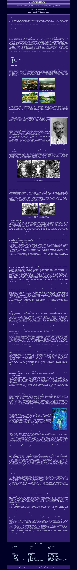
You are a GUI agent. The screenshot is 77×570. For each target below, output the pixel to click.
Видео (21, 5)
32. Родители (50, 547)
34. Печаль (50, 549)
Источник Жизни (44, 5)
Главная (18, 5)
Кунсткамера (50, 6)
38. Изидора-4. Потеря (52, 554)
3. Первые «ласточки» (16, 59)
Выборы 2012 (32, 5)
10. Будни (14, 556)
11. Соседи (14, 557)
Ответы (25, 6)
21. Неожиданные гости (33, 552)
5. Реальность (14, 61)
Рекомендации (31, 6)
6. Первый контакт (15, 62)
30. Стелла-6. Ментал (32, 561)
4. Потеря (13, 60)
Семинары (41, 6)
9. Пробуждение (15, 555)
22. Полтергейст (31, 553)
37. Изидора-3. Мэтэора (53, 553)
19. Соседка (30, 549)
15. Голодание (15, 561)
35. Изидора (50, 551)
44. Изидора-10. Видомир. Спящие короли (57, 560)
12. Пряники (15, 558)
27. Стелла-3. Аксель (32, 558)
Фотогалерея (55, 6)
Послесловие (50, 561)
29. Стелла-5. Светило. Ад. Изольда (35, 560)
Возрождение (26, 5)
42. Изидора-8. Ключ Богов (53, 558)
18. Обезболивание (32, 548)
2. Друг (12, 58)
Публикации (54, 5)
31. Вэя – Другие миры (52, 546)
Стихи (45, 6)
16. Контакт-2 (31, 546)
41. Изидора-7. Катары (52, 557)
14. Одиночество (16, 560)
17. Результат (31, 547)
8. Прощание (14, 65)
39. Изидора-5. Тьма (52, 555)
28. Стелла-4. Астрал (32, 559)
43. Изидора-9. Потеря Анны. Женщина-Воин (57, 559)
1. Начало (13, 57)
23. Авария (30, 554)
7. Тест (12, 64)
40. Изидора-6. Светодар (53, 556)
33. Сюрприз (50, 548)
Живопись (38, 5)
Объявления (21, 6)
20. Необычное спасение (33, 551)
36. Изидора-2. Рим (52, 552)
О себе (59, 5)
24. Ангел (30, 555)
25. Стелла (30, 556)
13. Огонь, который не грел (18, 559)
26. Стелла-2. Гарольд (33, 557)
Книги (50, 5)
